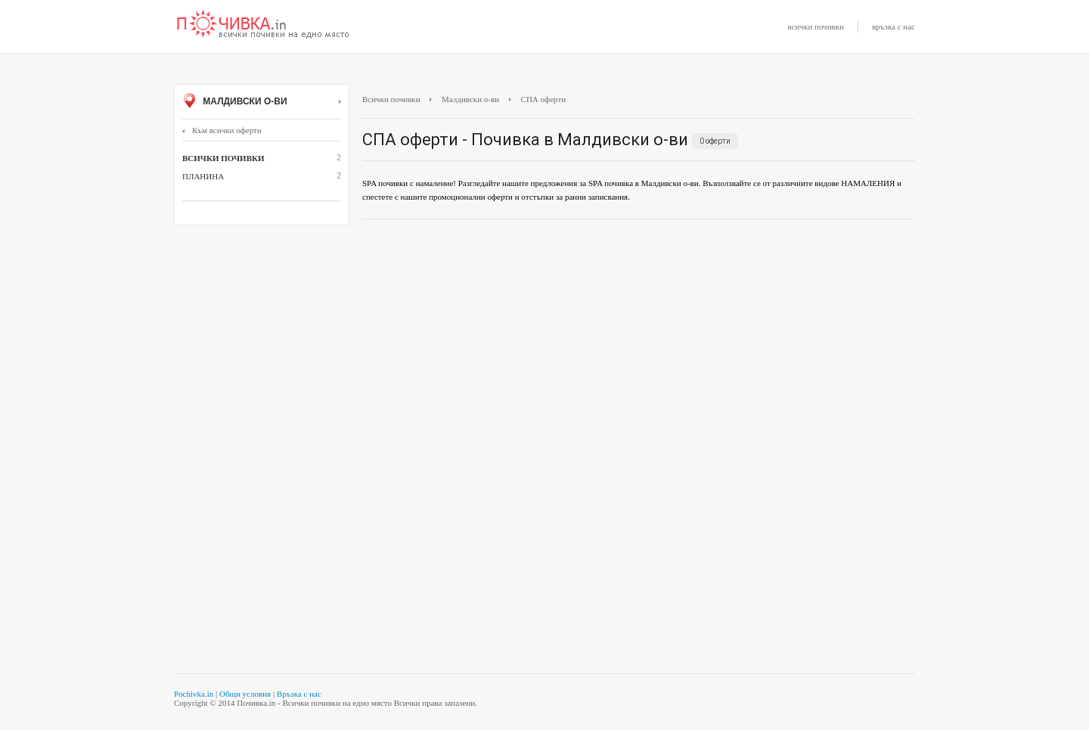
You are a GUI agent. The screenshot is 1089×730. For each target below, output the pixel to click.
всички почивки (816, 26)
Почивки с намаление (263, 25)
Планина (203, 176)
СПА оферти (543, 99)
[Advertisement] (638, 340)
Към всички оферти (222, 130)
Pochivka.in (193, 693)
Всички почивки (391, 99)
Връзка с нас (299, 693)
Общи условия (245, 693)
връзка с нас (893, 26)
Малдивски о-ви (261, 102)
